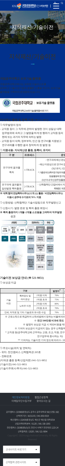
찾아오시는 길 (43, 401)
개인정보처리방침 (21, 397)
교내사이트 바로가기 (14, 448)
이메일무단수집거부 (21, 401)
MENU (57, 6)
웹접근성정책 (41, 397)
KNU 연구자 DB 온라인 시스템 (30, 6)
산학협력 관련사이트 (14, 461)
